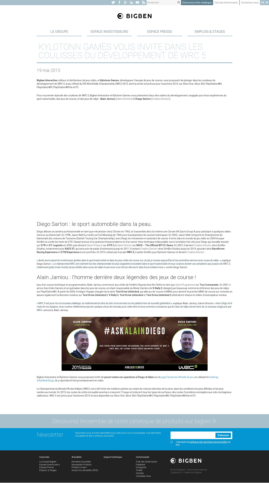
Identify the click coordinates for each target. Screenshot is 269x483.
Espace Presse (159, 32)
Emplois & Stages (210, 32)
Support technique (113, 457)
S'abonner (223, 435)
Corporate (44, 457)
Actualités (76, 457)
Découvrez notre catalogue (197, 2)
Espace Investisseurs (109, 32)
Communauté (142, 457)
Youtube (140, 473)
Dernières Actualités (81, 462)
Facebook (140, 465)
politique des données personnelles (208, 442)
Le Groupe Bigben (47, 462)
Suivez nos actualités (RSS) (85, 470)
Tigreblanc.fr (177, 473)
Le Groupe (59, 32)
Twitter (139, 470)
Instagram (141, 468)
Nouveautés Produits (82, 465)
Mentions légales (193, 473)
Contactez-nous (250, 2)
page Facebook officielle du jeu (177, 377)
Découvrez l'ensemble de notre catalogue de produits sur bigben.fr (134, 421)
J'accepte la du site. (201, 443)
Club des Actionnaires (226, 2)
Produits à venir (79, 468)
